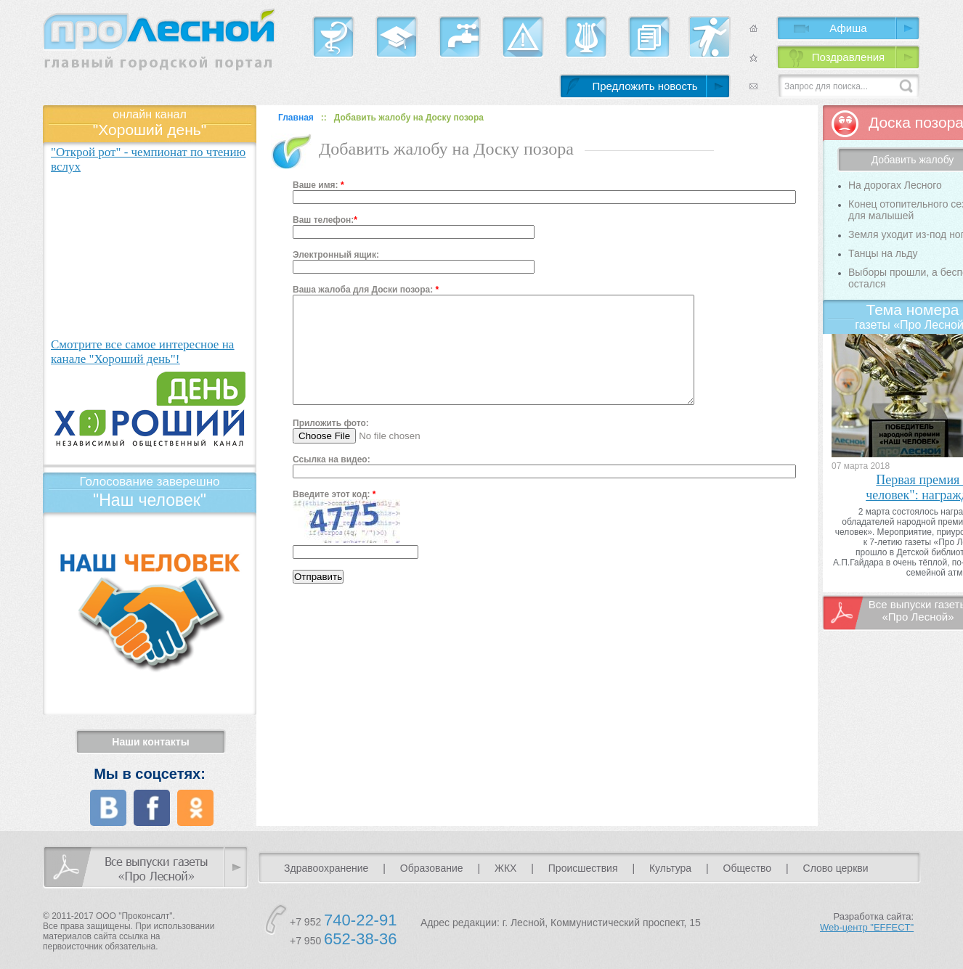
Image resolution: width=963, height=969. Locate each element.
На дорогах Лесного (895, 185)
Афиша (847, 28)
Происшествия (583, 868)
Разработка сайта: (867, 922)
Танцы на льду (882, 253)
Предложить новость (644, 86)
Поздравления (848, 57)
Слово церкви (836, 868)
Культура (670, 868)
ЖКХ (505, 868)
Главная (296, 118)
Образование (431, 868)
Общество (747, 868)
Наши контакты (150, 742)
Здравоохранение (326, 868)
